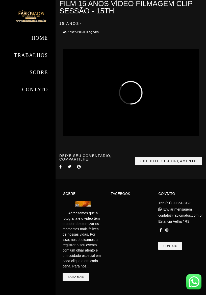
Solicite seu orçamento (168, 161)
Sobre (39, 72)
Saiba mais (76, 276)
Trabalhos (31, 55)
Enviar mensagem (177, 209)
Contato (35, 89)
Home (40, 38)
